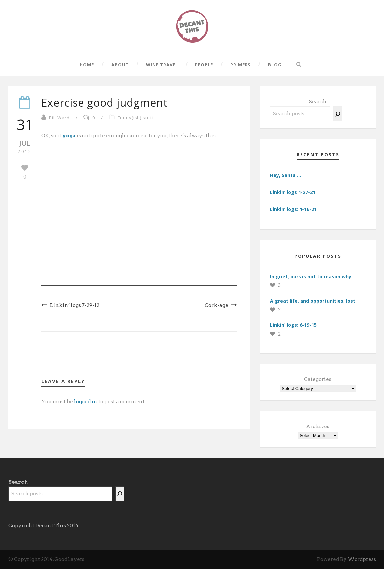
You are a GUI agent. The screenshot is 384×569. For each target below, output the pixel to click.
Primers (240, 65)
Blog (275, 65)
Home (87, 65)
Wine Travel (162, 65)
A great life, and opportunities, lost (312, 301)
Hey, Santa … (285, 175)
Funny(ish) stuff (136, 118)
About (120, 65)
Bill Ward (59, 118)
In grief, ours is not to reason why (310, 276)
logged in (85, 402)
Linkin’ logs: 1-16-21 (293, 209)
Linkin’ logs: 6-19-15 (293, 325)
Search (318, 102)
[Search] (337, 113)
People (204, 65)
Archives (317, 426)
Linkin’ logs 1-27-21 (292, 192)
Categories (317, 379)
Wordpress (362, 559)
